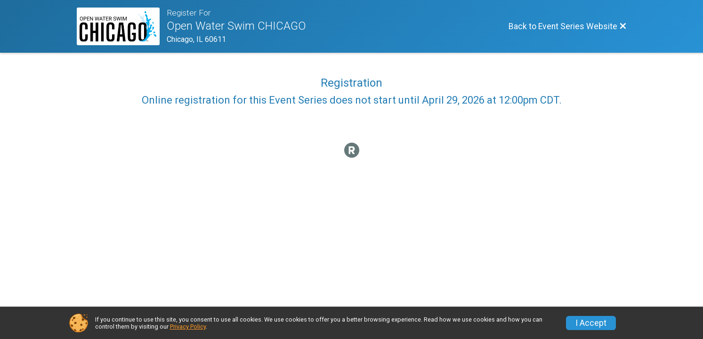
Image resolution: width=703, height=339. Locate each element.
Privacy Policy (188, 326)
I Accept (590, 323)
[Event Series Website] (122, 26)
